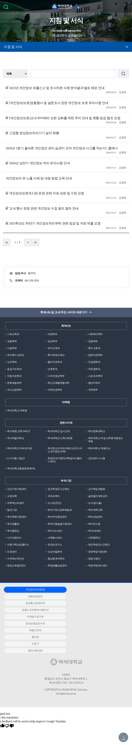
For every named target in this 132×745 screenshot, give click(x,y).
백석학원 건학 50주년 (18, 431)
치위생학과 (94, 369)
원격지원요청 (23, 609)
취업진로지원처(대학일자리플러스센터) (65, 460)
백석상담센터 (95, 516)
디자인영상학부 (56, 376)
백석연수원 (94, 523)
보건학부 (12, 362)
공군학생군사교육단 (58, 489)
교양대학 (12, 496)
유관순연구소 (55, 544)
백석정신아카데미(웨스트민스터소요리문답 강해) (65, 450)
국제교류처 (54, 496)
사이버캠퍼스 (14, 537)
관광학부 (93, 341)
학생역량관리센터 (97, 565)
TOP (123, 739)
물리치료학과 (55, 362)
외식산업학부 (14, 389)
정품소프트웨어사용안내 (23, 596)
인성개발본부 (55, 551)
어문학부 (52, 334)
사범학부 (12, 348)
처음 (6, 242)
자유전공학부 (55, 389)
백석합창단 (13, 530)
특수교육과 (94, 348)
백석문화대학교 (96, 431)
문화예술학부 (14, 382)
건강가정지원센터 (16, 489)
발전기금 (12, 509)
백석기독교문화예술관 (60, 509)
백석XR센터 (94, 530)
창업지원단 (94, 558)
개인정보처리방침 (23, 589)
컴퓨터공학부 (95, 355)
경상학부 (52, 341)
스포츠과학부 (95, 376)
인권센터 (12, 551)
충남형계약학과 (56, 558)
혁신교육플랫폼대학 (58, 382)
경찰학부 (12, 341)
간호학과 (52, 369)
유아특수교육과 (15, 355)
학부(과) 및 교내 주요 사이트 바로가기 (63, 312)
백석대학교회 (95, 509)
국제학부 (93, 389)
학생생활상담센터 (57, 565)
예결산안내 (23, 603)
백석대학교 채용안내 (99, 448)
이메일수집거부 (64, 596)
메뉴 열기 (126, 6)
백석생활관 (13, 523)
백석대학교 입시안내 (59, 431)
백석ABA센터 (55, 530)
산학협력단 (94, 537)
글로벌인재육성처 (97, 496)
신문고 (106, 603)
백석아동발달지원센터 (60, 523)
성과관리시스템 (96, 458)
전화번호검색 (64, 589)
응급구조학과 (14, 369)
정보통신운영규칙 (105, 589)
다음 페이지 (28, 242)
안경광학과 (94, 362)
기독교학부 (13, 334)
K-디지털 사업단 (16, 458)
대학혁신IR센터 (15, 503)
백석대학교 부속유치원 (19, 448)
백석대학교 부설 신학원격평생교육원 (105, 440)
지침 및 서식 (13, 47)
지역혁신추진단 (15, 558)
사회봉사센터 (55, 537)
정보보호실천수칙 (105, 596)
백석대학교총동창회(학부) (21, 468)
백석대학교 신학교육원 (60, 438)
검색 (7, 8)
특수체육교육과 (56, 355)
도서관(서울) (95, 503)
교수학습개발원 (96, 489)
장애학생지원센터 (97, 551)
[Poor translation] (9, 685)
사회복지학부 (95, 334)
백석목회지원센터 (16, 516)
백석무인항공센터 (57, 516)
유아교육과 (54, 348)
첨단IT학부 (94, 382)
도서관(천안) (54, 503)
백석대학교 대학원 (17, 410)
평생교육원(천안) (16, 565)
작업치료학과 (14, 376)
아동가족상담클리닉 (18, 544)
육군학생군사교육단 (99, 544)
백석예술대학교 (15, 438)
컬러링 (64, 603)
